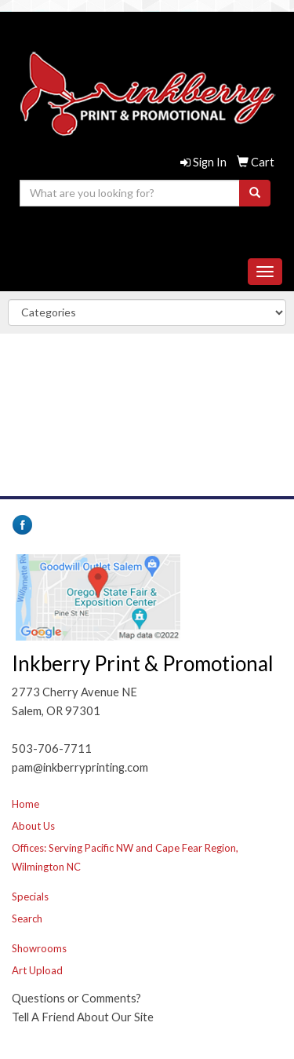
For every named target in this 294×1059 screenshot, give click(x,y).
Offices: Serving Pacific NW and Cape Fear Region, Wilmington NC (125, 857)
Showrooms (39, 948)
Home (25, 804)
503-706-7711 (143, 215)
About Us (33, 826)
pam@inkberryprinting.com (143, 234)
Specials (30, 896)
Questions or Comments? (76, 998)
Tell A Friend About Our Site (83, 1017)
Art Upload (37, 970)
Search (27, 918)
